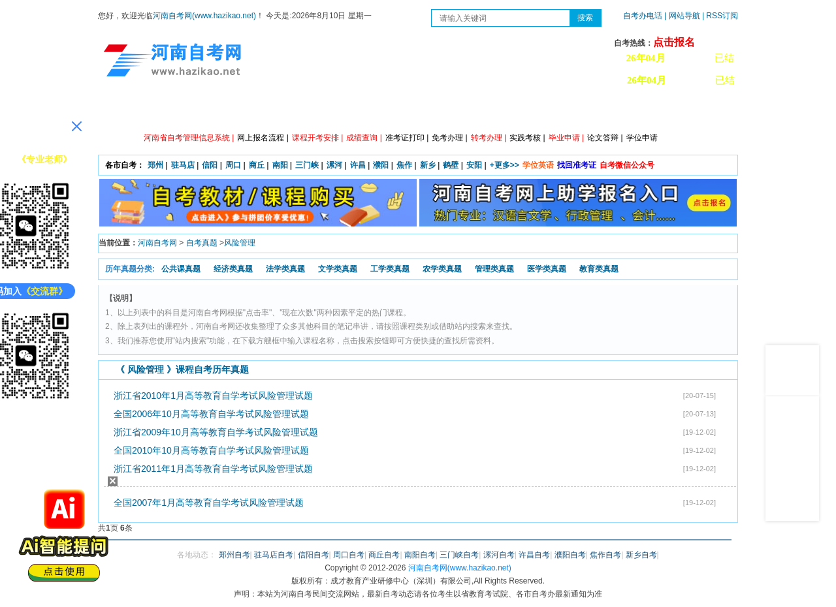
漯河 (334, 165)
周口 (233, 165)
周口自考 (348, 554)
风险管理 (239, 242)
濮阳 (381, 165)
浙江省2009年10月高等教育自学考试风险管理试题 (216, 432)
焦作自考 (605, 554)
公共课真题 (181, 268)
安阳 (474, 165)
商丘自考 (384, 554)
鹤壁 (450, 165)
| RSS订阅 (720, 15)
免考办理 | (449, 137)
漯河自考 (499, 554)
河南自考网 (157, 242)
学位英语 (538, 165)
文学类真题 (337, 268)
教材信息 (604, 111)
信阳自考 (313, 554)
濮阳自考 (570, 554)
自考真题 (201, 242)
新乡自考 (641, 554)
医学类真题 (546, 268)
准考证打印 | (406, 137)
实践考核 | (527, 137)
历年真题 (545, 111)
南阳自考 (420, 554)
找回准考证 (576, 165)
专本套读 (427, 111)
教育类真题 (599, 268)
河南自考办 (667, 111)
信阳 (209, 165)
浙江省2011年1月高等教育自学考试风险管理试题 (213, 468)
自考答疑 (486, 111)
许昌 (358, 165)
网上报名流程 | (262, 137)
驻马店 (183, 165)
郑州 (155, 165)
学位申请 (642, 137)
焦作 (404, 165)
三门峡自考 (459, 554)
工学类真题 (390, 268)
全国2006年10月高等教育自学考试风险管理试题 (211, 414)
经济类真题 (233, 268)
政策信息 (192, 111)
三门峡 (307, 165)
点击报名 (674, 42)
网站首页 (133, 111)
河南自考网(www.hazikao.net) (204, 15)
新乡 (428, 165)
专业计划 (369, 111)
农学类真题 (442, 268)
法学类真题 (285, 268)
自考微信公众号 (627, 165)
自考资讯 (251, 111)
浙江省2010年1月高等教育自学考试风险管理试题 (213, 395)
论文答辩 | (604, 137)
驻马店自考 (273, 554)
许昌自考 (534, 554)
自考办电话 (642, 15)
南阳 (280, 165)
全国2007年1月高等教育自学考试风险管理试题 (209, 502)
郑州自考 (234, 554)
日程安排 (310, 111)
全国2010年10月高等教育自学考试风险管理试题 (211, 450)
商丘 (257, 165)
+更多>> (504, 165)
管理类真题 (494, 268)
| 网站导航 (682, 15)
